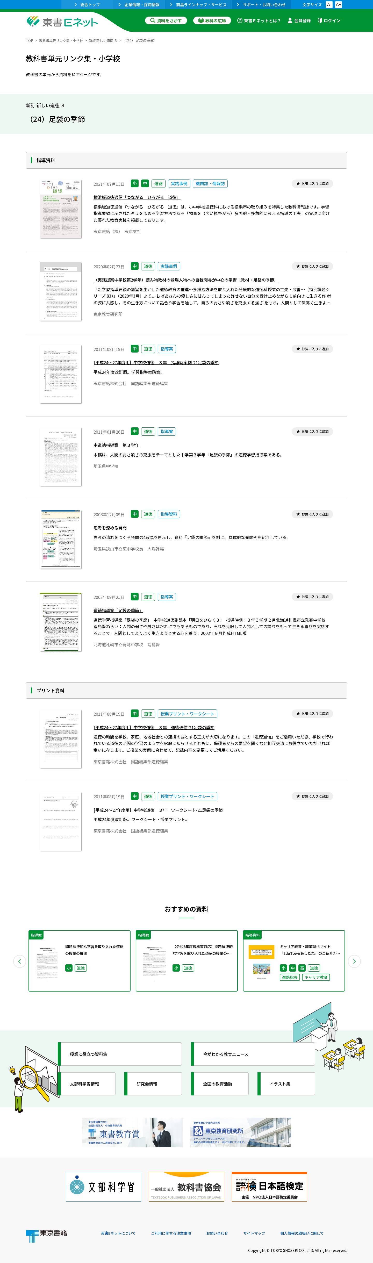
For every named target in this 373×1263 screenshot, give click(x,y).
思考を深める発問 (112, 529)
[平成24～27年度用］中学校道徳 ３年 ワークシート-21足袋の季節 (166, 811)
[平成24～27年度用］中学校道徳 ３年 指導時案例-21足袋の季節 (164, 363)
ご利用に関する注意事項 (179, 1228)
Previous (18, 961)
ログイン (328, 20)
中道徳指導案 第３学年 (119, 446)
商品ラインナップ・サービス (198, 4)
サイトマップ (269, 1228)
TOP (30, 40)
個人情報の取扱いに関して (322, 1228)
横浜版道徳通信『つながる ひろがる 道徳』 (142, 198)
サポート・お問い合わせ (261, 4)
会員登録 (299, 20)
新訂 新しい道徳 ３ (112, 40)
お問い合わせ (229, 1228)
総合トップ (87, 4)
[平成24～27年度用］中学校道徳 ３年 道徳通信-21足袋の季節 (161, 728)
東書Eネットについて (121, 1228)
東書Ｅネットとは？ (259, 20)
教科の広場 (212, 20)
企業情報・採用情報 (139, 4)
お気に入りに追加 (312, 184)
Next (354, 961)
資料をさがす (166, 20)
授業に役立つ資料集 (92, 1054)
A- (329, 4)
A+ (338, 4)
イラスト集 (282, 1084)
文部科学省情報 (87, 1084)
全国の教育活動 (220, 1084)
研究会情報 (149, 1084)
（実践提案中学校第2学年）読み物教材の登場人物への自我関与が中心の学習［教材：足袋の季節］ (197, 281)
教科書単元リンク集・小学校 (65, 40)
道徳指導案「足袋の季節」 (121, 611)
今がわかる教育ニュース (229, 1054)
